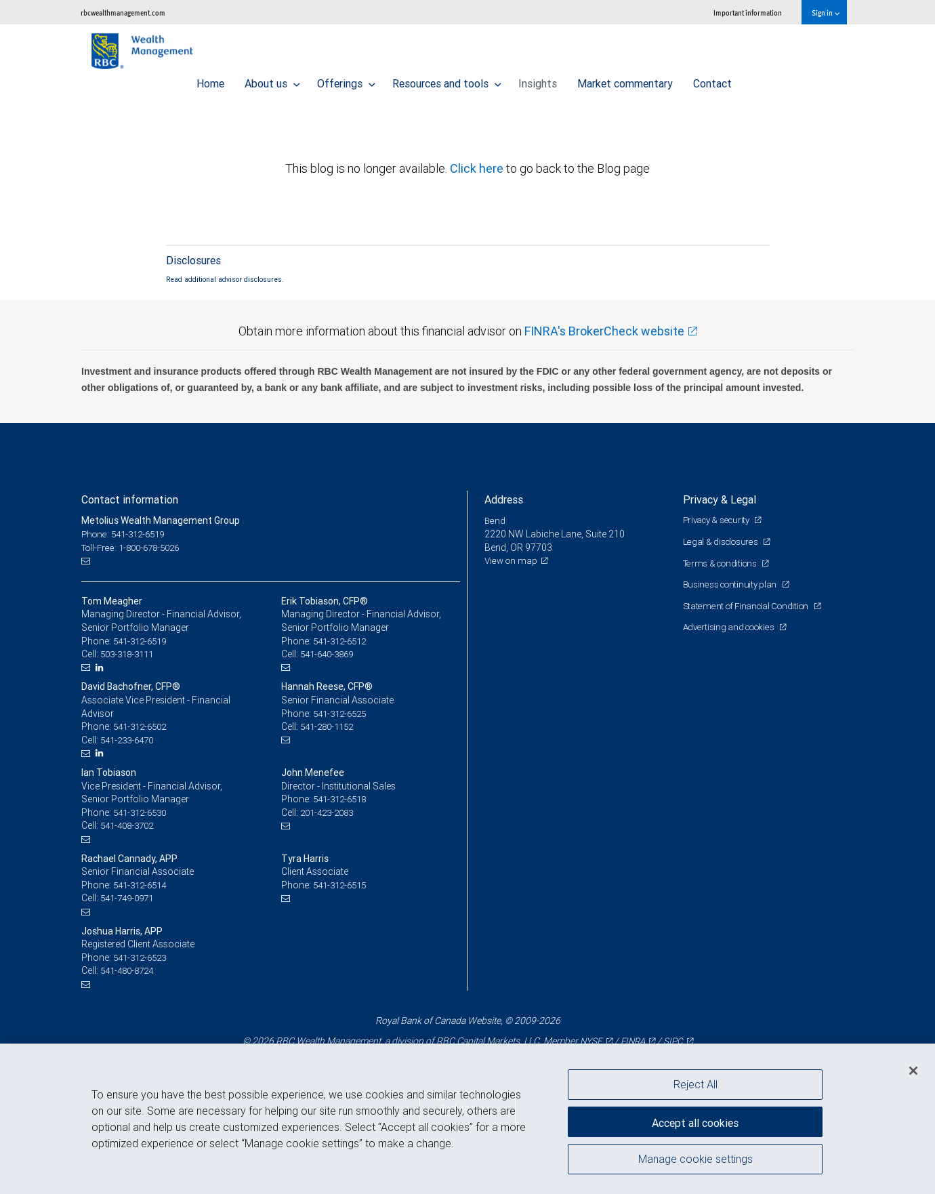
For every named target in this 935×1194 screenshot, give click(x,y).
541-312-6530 (143, 812)
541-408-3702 (130, 825)
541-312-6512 (343, 641)
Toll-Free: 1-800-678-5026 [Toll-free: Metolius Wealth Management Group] (135, 547)
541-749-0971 (130, 898)
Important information (747, 12)
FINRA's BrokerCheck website (604, 331)
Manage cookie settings (695, 1162)
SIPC (675, 1041)
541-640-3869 (330, 654)
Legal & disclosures (722, 541)
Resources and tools (446, 80)
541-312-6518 (343, 799)
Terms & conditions (723, 563)
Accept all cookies (695, 1119)
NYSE (588, 1041)
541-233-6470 (130, 740)
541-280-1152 (330, 726)
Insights (537, 80)
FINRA (632, 1041)
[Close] (913, 1071)
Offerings (346, 80)
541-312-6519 (143, 641)
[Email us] (87, 560)
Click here (478, 168)
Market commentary (625, 80)
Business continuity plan (733, 584)
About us (272, 80)
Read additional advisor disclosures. (225, 279)
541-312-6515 (343, 885)
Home (210, 80)
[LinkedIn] (102, 667)
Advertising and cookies (732, 627)
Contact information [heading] (129, 499)
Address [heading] (503, 499)
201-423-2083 (330, 812)
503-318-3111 (130, 654)
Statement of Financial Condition (750, 606)
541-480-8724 (130, 970)
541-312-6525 (343, 713)
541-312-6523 (143, 957)
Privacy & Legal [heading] (719, 499)
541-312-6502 (143, 726)
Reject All (695, 1084)
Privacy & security (720, 520)
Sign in (825, 12)
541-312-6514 (143, 885)
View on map (512, 560)
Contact (712, 80)
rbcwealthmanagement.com (123, 12)
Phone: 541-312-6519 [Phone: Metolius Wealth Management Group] (127, 534)
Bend (495, 520)
